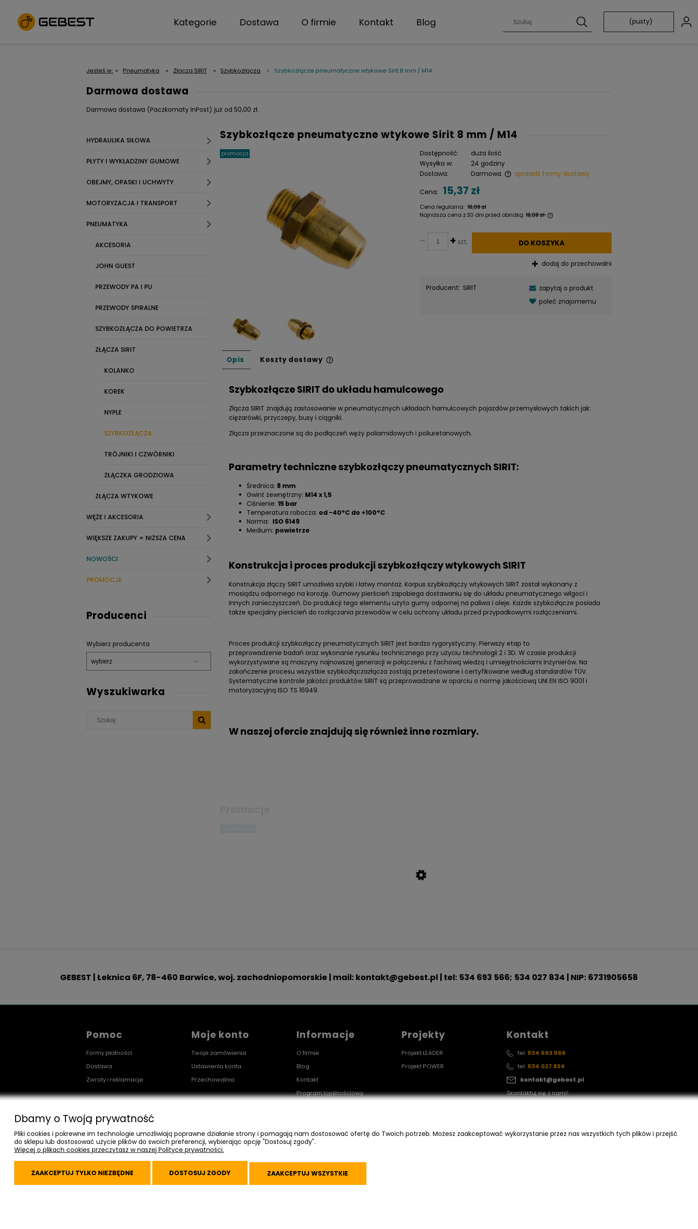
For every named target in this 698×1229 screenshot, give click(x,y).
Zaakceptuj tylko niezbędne (87, 1176)
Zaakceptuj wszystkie (328, 1176)
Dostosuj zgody (213, 1176)
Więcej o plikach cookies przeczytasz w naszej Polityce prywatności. (119, 1155)
